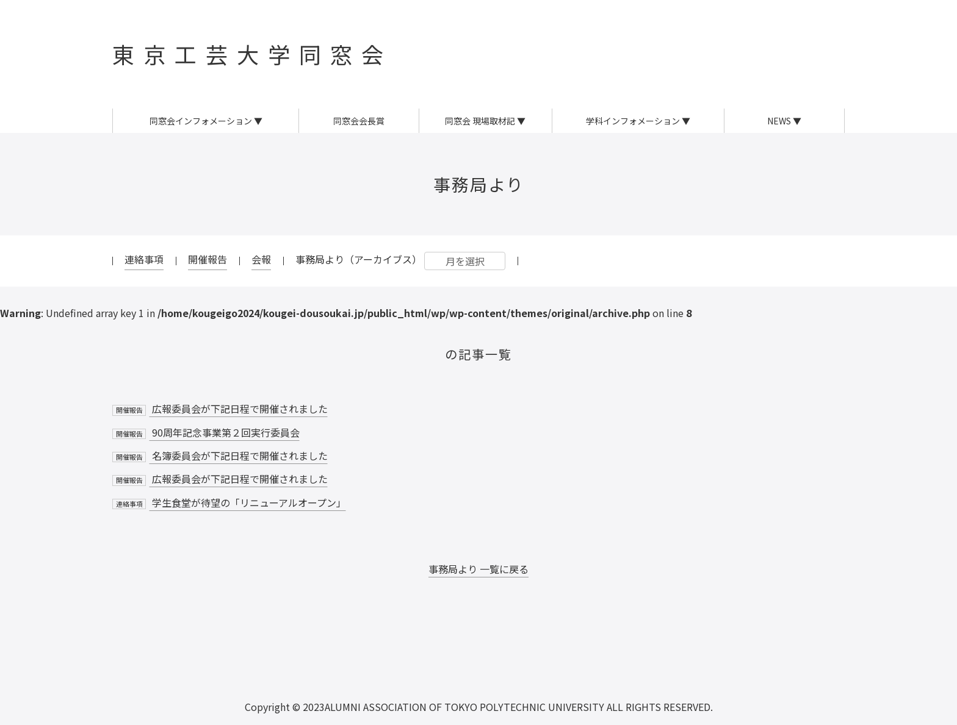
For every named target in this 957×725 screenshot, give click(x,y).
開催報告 (207, 259)
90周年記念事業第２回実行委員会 (206, 432)
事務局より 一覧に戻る (478, 569)
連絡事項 (144, 259)
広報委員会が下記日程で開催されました (220, 408)
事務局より (478, 184)
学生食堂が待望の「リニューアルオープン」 (229, 502)
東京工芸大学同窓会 (252, 54)
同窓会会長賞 (359, 121)
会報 (261, 259)
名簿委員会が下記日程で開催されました (220, 455)
